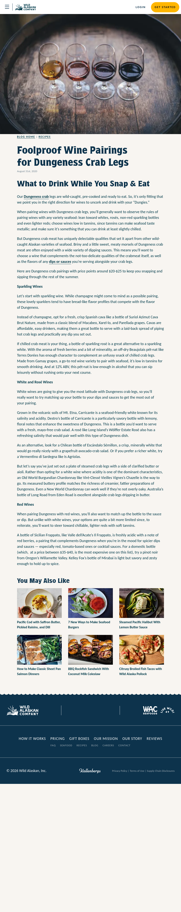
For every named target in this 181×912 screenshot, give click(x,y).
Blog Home (26, 136)
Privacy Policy (119, 770)
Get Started (165, 7)
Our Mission (106, 738)
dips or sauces (60, 261)
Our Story (132, 738)
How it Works (33, 738)
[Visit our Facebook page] (81, 710)
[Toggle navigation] (7, 7)
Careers (108, 745)
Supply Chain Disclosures (161, 770)
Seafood (66, 745)
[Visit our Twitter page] (87, 710)
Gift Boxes (79, 738)
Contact (124, 745)
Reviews (154, 738)
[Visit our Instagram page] (93, 710)
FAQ (53, 745)
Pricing (57, 738)
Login (141, 7)
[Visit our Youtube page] (100, 710)
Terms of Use (137, 770)
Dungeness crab (36, 196)
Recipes (45, 136)
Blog (94, 745)
